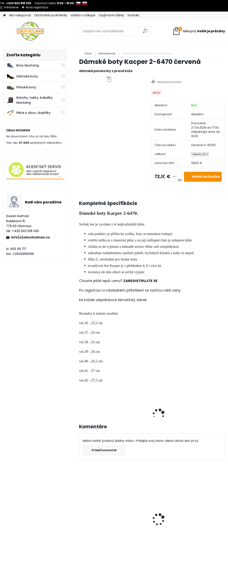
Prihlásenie (11, 7)
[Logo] (30, 31)
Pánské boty (21, 87)
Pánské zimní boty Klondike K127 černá (97, 519)
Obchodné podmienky (50, 15)
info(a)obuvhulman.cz (30, 237)
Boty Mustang (22, 65)
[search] (145, 32)
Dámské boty (22, 76)
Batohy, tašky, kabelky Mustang (29, 100)
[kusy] (171, 176)
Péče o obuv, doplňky (28, 113)
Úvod (88, 53)
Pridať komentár (104, 450)
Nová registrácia (37, 7)
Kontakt (133, 15)
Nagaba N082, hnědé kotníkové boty (142, 508)
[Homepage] (4, 15)
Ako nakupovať (20, 15)
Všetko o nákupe (82, 15)
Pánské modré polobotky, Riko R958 (185, 509)
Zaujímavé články (111, 15)
